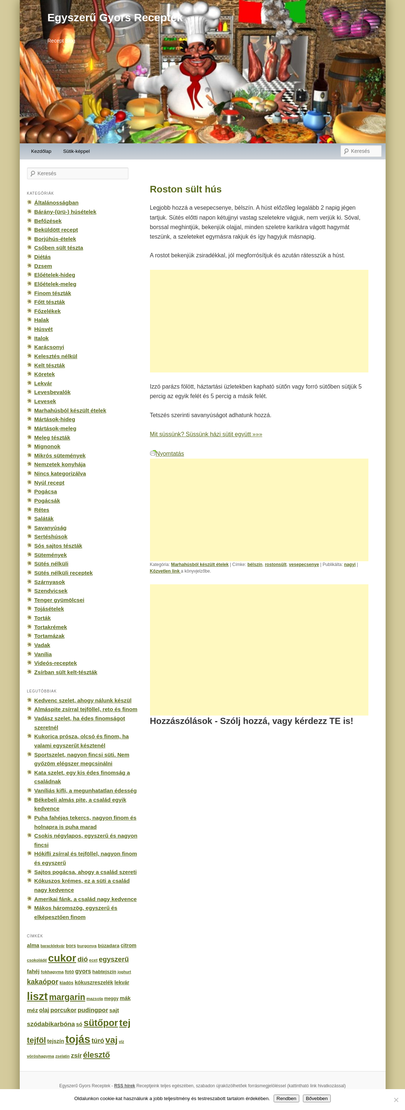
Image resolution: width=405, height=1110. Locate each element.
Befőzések (48, 221)
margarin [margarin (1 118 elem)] (67, 997)
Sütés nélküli (51, 563)
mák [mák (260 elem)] (125, 998)
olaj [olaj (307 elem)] (44, 1010)
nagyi (350, 564)
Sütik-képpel (76, 151)
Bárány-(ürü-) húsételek (65, 212)
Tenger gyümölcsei (59, 600)
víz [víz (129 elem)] (121, 1041)
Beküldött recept (56, 230)
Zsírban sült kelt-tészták (65, 672)
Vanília (43, 654)
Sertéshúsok (51, 536)
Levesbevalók (52, 392)
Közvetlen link (165, 571)
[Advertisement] (259, 321)
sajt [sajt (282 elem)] (114, 1010)
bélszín (254, 564)
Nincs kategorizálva (60, 473)
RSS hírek (124, 1085)
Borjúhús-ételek (55, 239)
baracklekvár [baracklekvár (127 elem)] (53, 946)
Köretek (44, 374)
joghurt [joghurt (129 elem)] (124, 972)
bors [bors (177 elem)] (71, 945)
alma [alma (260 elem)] (33, 945)
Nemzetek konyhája (60, 464)
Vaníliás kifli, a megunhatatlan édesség (85, 790)
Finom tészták (52, 293)
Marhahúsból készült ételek (200, 564)
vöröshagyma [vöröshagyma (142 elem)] (40, 1056)
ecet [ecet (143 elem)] (93, 960)
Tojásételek (49, 609)
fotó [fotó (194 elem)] (69, 971)
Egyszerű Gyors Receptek (115, 17)
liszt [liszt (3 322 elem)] (37, 996)
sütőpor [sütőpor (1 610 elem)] (100, 1023)
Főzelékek (47, 311)
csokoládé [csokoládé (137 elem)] (37, 960)
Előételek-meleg (55, 284)
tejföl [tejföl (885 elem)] (36, 1040)
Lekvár (43, 383)
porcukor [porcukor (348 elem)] (63, 1010)
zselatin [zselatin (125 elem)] (62, 1056)
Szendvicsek (51, 591)
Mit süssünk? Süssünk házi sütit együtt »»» (206, 434)
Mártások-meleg (55, 428)
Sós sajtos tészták (58, 546)
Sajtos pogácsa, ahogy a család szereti (85, 872)
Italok (41, 338)
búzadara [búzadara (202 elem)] (109, 945)
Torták (42, 618)
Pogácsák (47, 500)
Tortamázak (49, 636)
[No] (396, 1099)
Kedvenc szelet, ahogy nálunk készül (83, 700)
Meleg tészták (52, 437)
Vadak (42, 645)
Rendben (286, 1098)
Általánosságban (56, 202)
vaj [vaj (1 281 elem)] (111, 1040)
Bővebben (317, 1098)
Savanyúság (50, 528)
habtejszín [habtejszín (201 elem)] (104, 971)
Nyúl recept (49, 482)
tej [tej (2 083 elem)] (125, 1022)
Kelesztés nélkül (56, 356)
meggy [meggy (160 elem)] (111, 998)
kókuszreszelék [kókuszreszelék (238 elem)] (94, 982)
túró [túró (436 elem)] (97, 1040)
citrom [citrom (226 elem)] (128, 945)
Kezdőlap (41, 151)
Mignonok (47, 446)
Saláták (44, 518)
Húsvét (43, 329)
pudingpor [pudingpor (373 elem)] (93, 1010)
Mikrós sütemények (60, 455)
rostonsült (275, 564)
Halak (41, 320)
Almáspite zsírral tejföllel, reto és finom (86, 709)
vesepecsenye (304, 564)
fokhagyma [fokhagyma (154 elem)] (52, 971)
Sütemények (50, 555)
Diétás (42, 257)
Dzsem (43, 266)
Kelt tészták (49, 365)
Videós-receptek (55, 663)
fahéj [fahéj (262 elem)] (33, 971)
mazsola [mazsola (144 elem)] (94, 998)
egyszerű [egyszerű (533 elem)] (114, 959)
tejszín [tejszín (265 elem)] (55, 1041)
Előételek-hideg (54, 275)
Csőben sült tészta (58, 248)
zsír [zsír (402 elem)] (76, 1055)
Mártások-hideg (54, 419)
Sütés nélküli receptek (63, 573)
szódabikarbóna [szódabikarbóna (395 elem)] (51, 1024)
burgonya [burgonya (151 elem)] (87, 945)
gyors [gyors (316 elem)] (83, 971)
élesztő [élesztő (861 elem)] (96, 1054)
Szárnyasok (49, 582)
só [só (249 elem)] (79, 1024)
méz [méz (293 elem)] (32, 1010)
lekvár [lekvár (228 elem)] (122, 982)
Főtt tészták (49, 302)
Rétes (41, 510)
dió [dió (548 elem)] (83, 959)
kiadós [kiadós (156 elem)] (67, 982)
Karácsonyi (49, 347)
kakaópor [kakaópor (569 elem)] (43, 982)
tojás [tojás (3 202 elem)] (77, 1039)
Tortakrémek (50, 627)
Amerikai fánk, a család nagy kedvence (85, 899)
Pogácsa (45, 491)
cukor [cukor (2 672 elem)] (62, 958)
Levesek (45, 401)
